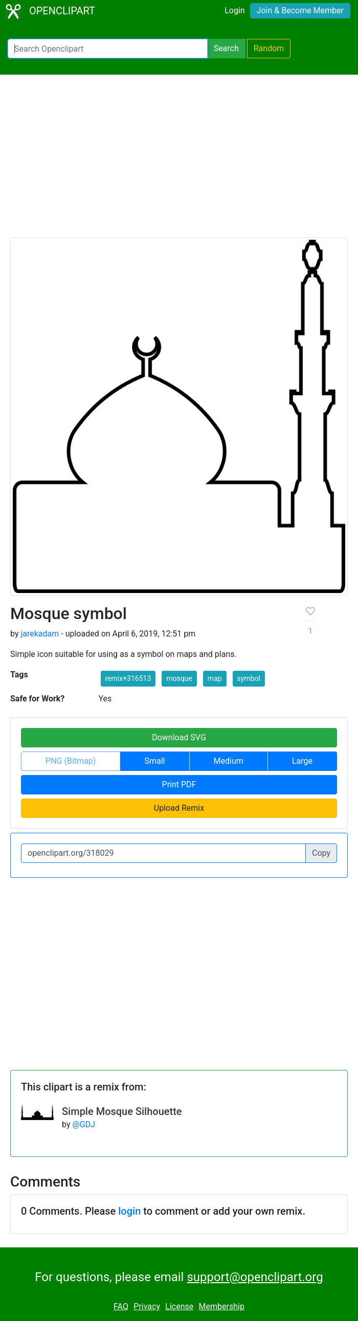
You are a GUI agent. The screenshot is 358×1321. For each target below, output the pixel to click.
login (129, 1211)
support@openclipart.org (255, 1277)
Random (269, 48)
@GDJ (83, 1124)
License (179, 1306)
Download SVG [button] (179, 737)
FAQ (121, 1306)
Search (226, 48)
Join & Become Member (300, 10)
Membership (221, 1306)
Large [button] (302, 761)
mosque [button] (179, 678)
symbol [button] (248, 678)
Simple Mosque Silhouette (122, 1111)
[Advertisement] (179, 160)
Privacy (146, 1306)
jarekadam (39, 634)
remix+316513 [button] (128, 678)
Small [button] (154, 761)
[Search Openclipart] (108, 48)
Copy (321, 853)
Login (234, 10)
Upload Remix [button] (179, 808)
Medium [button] (228, 761)
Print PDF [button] (179, 784)
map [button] (215, 678)
